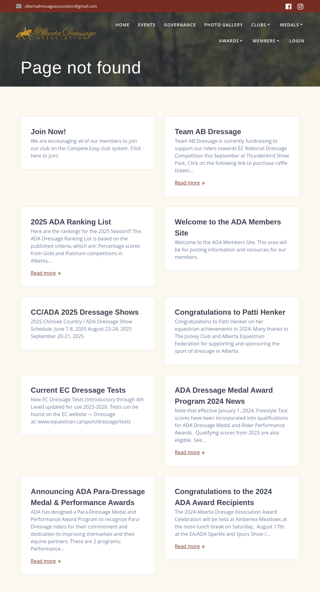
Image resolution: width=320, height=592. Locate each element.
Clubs (258, 25)
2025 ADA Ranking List (71, 222)
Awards (229, 41)
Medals (289, 25)
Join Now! (48, 131)
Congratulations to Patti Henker (230, 312)
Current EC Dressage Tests (78, 390)
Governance (180, 25)
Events (147, 25)
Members (264, 41)
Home (122, 25)
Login (296, 41)
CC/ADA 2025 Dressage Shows (85, 312)
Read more (187, 182)
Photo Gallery (223, 25)
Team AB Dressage (208, 131)
